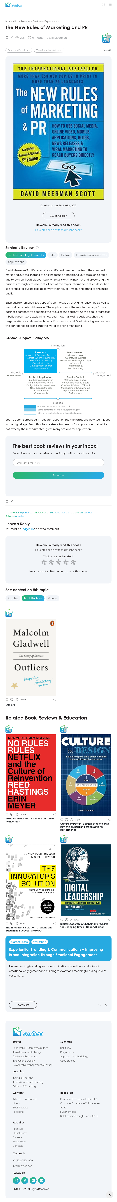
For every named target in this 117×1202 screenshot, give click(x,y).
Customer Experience (19, 50)
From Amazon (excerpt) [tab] (91, 255)
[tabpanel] (58, 298)
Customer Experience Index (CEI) (78, 1099)
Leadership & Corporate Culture (30, 1048)
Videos (17, 1103)
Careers (17, 1137)
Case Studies (67, 1060)
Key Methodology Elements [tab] (26, 255)
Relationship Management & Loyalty (32, 1065)
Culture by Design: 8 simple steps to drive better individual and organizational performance (85, 826)
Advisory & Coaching (24, 1086)
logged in (28, 529)
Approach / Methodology (74, 1056)
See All (107, 50)
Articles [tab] (13, 598)
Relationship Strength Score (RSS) (79, 1116)
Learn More (26, 1005)
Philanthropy (20, 1133)
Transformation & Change (49, 50)
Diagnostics (67, 1052)
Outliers (10, 704)
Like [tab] (52, 255)
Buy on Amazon (58, 215)
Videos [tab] (52, 598)
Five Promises (68, 1111)
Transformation (16, 516)
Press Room (19, 1141)
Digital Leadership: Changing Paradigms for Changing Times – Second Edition (84, 925)
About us (18, 1128)
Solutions (65, 1048)
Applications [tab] (16, 262)
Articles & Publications (25, 1099)
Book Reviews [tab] (33, 598)
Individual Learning (23, 1077)
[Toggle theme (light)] (109, 1194)
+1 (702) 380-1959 (23, 1160)
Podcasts (18, 1111)
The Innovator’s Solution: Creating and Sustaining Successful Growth (28, 929)
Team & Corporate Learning (28, 1082)
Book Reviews (20, 1107)
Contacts (18, 1145)
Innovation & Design (24, 1060)
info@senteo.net (22, 1166)
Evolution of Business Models (52, 512)
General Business (82, 512)
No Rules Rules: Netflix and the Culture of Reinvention (30, 820)
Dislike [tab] (65, 255)
